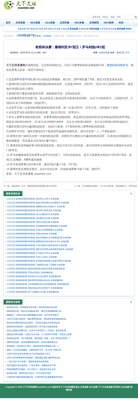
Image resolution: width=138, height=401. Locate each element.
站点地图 (126, 387)
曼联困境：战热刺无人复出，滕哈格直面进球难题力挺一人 (33, 346)
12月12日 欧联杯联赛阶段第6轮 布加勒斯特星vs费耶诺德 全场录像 (37, 226)
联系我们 (117, 387)
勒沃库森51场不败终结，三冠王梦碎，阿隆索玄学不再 (31, 365)
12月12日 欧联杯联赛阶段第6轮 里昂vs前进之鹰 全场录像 (33, 222)
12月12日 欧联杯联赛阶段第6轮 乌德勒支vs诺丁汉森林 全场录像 (36, 265)
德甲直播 (48, 29)
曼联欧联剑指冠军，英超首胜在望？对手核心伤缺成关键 (32, 326)
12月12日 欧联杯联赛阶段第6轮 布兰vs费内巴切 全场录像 (33, 214)
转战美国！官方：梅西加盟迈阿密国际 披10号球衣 (34, 186)
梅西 (18, 159)
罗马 (127, 52)
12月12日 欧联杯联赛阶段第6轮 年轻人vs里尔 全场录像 (32, 257)
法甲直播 (56, 29)
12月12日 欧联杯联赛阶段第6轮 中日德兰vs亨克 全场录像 (33, 253)
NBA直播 (35, 22)
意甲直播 (39, 29)
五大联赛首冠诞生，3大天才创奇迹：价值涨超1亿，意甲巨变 (109, 186)
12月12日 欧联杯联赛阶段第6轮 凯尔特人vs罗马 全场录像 (33, 199)
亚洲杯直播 (83, 29)
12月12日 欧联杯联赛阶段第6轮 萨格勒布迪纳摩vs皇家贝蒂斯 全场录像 (39, 261)
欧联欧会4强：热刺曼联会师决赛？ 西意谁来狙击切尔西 (32, 307)
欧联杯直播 (104, 52)
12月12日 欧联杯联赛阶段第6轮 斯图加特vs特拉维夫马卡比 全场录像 (38, 241)
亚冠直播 (112, 29)
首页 (8, 22)
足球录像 (64, 22)
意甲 (24, 79)
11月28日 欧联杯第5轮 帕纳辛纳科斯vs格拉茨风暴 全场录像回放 (36, 268)
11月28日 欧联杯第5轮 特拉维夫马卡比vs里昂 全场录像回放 (34, 276)
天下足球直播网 (30, 387)
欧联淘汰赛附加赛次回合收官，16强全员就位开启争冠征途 (33, 323)
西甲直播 (30, 29)
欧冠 (60, 126)
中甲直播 (104, 29)
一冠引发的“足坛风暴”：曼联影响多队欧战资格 (28, 361)
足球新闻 (94, 22)
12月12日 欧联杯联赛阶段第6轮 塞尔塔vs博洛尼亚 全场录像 (34, 210)
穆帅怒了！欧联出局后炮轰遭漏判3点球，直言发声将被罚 (33, 315)
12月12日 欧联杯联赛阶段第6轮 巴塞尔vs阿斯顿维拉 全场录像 (35, 230)
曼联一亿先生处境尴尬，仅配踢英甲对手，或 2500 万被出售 (34, 350)
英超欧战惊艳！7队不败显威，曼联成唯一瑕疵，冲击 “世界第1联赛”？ (38, 338)
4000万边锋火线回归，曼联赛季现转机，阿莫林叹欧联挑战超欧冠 (36, 319)
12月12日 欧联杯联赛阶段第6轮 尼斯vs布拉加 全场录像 (32, 234)
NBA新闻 (109, 22)
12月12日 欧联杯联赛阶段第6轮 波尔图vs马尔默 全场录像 (33, 218)
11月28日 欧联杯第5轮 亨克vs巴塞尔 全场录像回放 (30, 272)
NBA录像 (79, 22)
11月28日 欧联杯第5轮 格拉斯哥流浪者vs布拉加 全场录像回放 (35, 280)
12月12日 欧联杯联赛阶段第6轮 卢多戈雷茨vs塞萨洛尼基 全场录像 (37, 245)
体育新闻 (37, 36)
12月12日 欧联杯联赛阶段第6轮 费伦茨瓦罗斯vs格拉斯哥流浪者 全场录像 (40, 249)
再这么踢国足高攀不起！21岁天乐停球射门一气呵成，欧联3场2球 (36, 330)
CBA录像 (31, 35)
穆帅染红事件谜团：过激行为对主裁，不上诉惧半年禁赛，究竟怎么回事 (39, 334)
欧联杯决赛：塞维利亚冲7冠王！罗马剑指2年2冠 (76, 36)
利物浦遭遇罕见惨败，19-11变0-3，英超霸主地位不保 (31, 369)
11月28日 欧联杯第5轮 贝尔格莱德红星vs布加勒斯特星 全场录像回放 (38, 284)
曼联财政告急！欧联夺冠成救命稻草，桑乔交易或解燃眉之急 (34, 311)
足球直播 (20, 22)
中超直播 (65, 29)
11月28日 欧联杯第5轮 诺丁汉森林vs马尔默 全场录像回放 (33, 292)
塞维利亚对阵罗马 (117, 65)
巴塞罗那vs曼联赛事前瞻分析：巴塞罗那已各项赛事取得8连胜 (35, 377)
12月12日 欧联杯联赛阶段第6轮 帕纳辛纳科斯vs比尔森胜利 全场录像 (38, 203)
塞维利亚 (120, 52)
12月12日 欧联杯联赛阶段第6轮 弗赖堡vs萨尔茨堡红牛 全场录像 (36, 206)
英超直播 (22, 29)
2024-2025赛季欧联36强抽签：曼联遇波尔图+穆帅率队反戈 (33, 357)
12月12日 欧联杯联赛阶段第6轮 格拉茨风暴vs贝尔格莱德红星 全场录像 (39, 237)
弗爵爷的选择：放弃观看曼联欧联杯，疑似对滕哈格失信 (32, 342)
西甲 (16, 79)
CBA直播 (50, 22)
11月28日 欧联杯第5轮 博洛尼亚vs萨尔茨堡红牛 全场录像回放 (35, 288)
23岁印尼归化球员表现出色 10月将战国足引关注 (28, 354)
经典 (121, 22)
